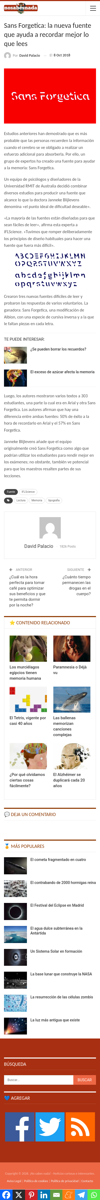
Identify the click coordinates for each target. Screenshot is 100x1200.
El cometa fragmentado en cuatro (58, 859)
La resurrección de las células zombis (61, 997)
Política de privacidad (64, 1181)
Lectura (21, 500)
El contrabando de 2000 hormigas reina (63, 882)
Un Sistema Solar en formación (56, 951)
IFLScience (28, 491)
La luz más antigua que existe (55, 1020)
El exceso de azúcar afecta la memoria (62, 372)
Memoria (36, 500)
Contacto (87, 1181)
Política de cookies (36, 1181)
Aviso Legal (14, 1181)
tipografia (53, 500)
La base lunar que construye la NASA (61, 974)
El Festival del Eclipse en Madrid (57, 905)
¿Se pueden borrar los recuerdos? (58, 349)
